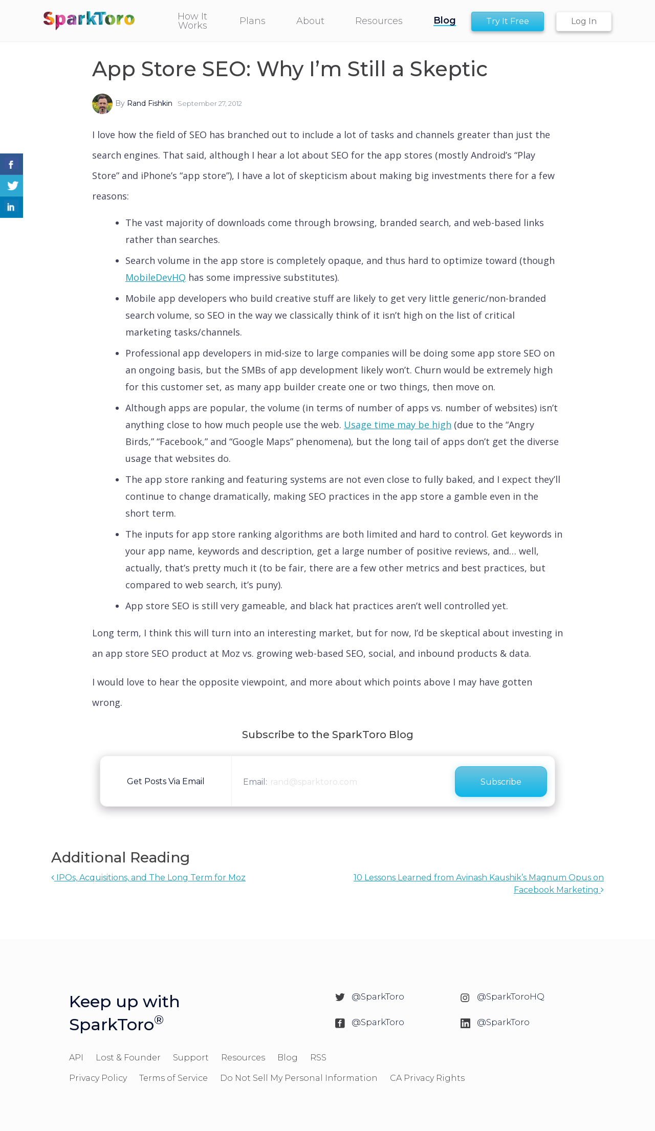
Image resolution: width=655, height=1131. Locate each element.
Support (191, 1057)
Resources (243, 1057)
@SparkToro (378, 996)
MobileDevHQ (155, 277)
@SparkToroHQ (510, 996)
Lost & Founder (128, 1057)
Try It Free (507, 21)
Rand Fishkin (149, 103)
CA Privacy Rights (427, 1078)
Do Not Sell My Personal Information (299, 1078)
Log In (584, 21)
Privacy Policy (98, 1078)
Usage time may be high (397, 424)
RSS (318, 1057)
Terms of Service (173, 1078)
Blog (287, 1057)
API (76, 1057)
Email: (255, 782)
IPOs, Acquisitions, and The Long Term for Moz (148, 877)
